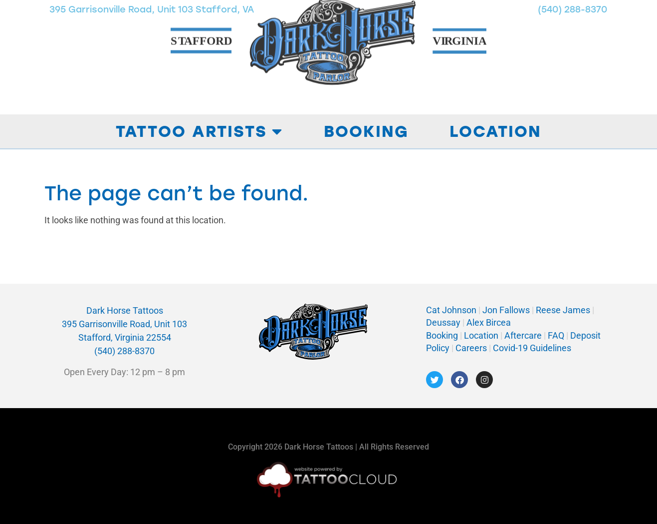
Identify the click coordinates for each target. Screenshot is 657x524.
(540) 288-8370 (124, 351)
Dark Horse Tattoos (124, 310)
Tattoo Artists (199, 131)
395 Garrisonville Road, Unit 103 (124, 324)
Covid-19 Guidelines (532, 348)
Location (495, 131)
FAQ (556, 335)
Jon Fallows (506, 310)
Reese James (564, 310)
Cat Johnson (451, 310)
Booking (366, 131)
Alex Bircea (487, 322)
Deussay (443, 322)
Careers (472, 348)
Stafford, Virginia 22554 (124, 337)
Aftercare (523, 335)
